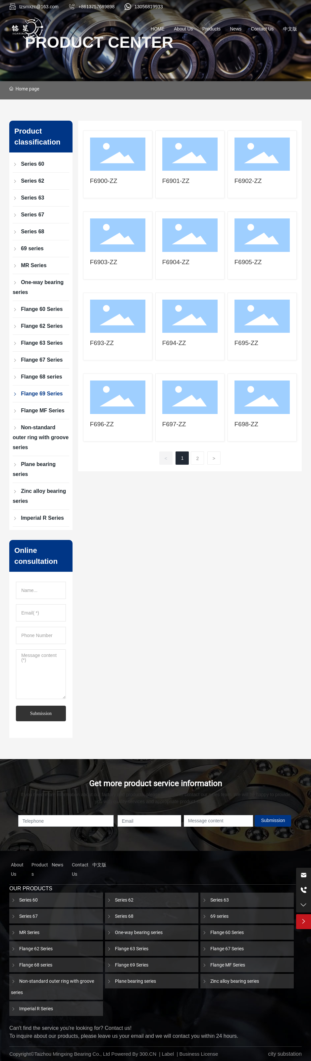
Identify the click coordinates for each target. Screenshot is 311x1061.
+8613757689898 (96, 6)
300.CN (147, 1054)
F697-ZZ (174, 424)
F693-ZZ (102, 342)
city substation (284, 1054)
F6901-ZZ (175, 180)
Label (168, 1054)
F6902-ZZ (248, 180)
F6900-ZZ (103, 180)
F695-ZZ (246, 342)
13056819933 (148, 6)
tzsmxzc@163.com (38, 6)
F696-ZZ (102, 424)
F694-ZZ (174, 342)
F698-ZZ (246, 424)
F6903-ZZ (103, 262)
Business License (198, 1054)
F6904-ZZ (175, 262)
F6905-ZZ (248, 262)
